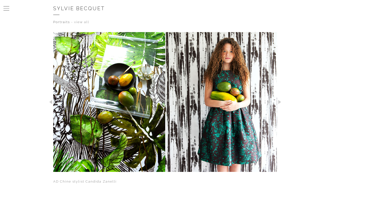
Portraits (61, 22)
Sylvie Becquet (79, 8)
